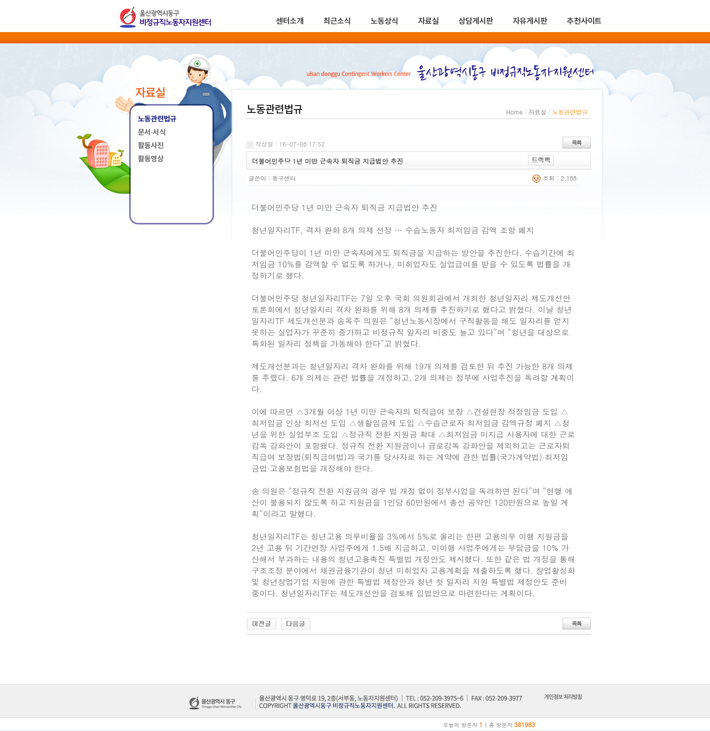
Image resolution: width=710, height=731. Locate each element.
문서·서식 (152, 132)
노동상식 (384, 21)
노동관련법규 (157, 118)
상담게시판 (476, 21)
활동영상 (151, 158)
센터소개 (290, 21)
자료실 (428, 21)
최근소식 (337, 21)
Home (514, 112)
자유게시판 (530, 21)
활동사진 (151, 145)
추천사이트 (584, 21)
